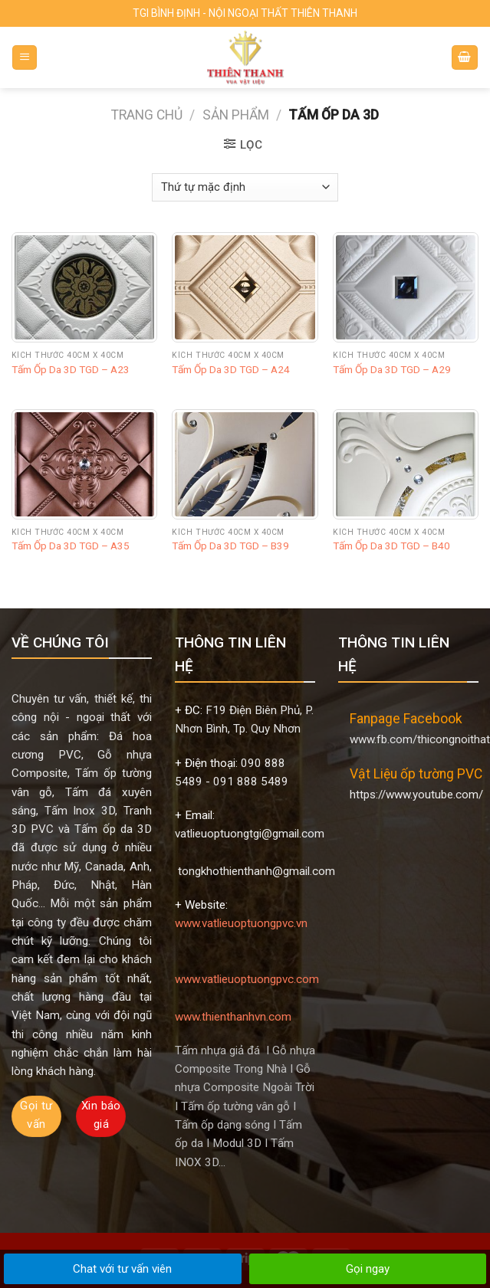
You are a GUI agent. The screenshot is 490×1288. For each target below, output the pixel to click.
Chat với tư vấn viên (122, 1269)
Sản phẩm (235, 115)
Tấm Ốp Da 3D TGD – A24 (231, 369)
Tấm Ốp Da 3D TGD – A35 (71, 545)
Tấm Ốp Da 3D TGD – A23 (71, 369)
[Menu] (24, 57)
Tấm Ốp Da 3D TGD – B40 (391, 545)
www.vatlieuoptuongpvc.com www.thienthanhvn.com (248, 980)
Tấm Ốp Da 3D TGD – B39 (230, 545)
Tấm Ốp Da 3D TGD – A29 (392, 369)
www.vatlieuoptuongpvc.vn (241, 923)
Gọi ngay (368, 1269)
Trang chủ (147, 115)
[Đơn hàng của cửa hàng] (245, 187)
